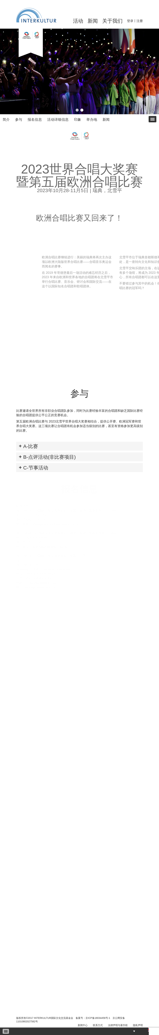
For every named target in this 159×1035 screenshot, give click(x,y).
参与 (18, 119)
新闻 (93, 21)
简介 (6, 119)
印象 (77, 119)
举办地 (91, 119)
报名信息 (35, 119)
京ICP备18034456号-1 (97, 1018)
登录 (130, 21)
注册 (139, 21)
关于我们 (112, 21)
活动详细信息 (58, 119)
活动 (78, 21)
